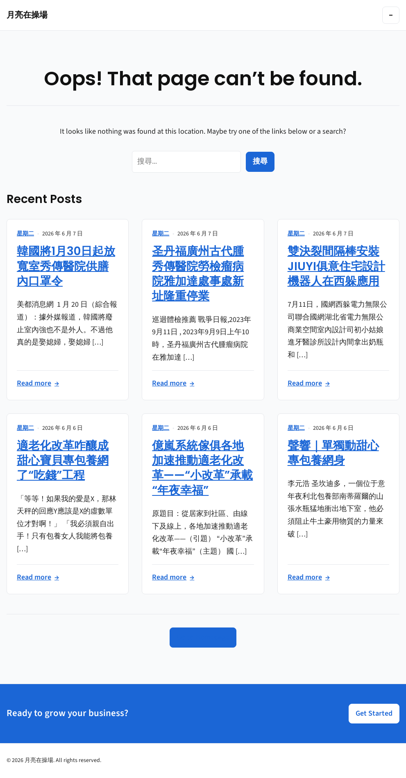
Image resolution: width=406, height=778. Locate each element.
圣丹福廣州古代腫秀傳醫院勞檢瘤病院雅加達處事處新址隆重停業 (198, 273)
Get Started (374, 713)
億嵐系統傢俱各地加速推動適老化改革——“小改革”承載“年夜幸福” (202, 468)
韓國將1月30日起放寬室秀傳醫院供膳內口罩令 (66, 266)
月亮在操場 (27, 15)
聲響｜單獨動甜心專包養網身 (333, 453)
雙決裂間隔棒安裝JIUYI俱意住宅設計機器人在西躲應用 (336, 266)
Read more (38, 383)
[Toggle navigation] (390, 15)
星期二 (25, 234)
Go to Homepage (203, 637)
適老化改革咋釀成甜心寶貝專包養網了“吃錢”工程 (63, 461)
